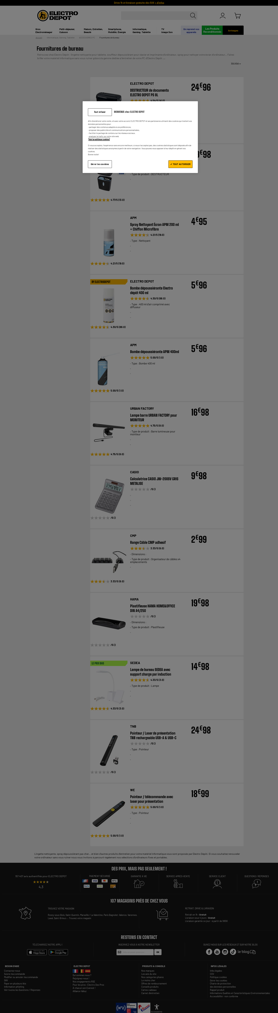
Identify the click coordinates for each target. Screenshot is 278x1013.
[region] (140, 137)
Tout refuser (100, 112)
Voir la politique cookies (99, 139)
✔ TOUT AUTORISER (180, 164)
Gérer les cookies (100, 164)
